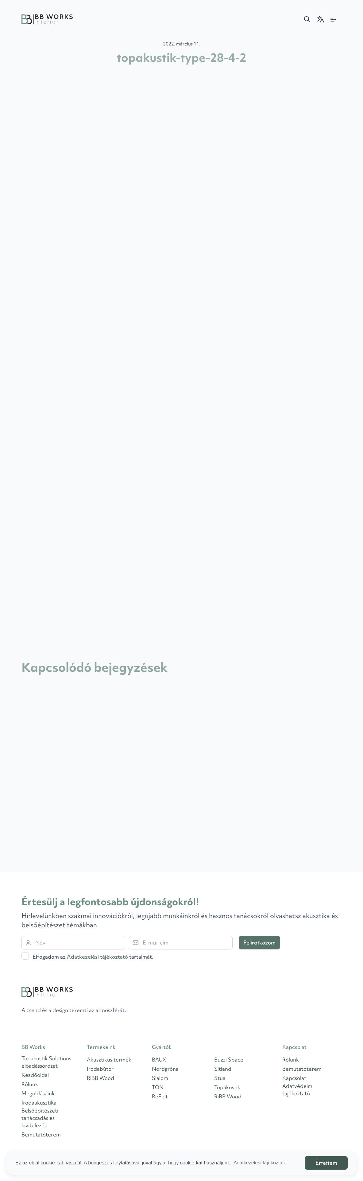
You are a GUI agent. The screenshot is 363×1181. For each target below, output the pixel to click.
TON (158, 1087)
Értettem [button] (326, 1162)
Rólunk (29, 1084)
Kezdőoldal (35, 1074)
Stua (220, 1077)
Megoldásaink (38, 1093)
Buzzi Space (228, 1059)
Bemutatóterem (41, 1134)
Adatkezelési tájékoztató (97, 956)
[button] (307, 19)
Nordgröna (165, 1068)
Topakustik (227, 1087)
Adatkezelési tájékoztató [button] (260, 1162)
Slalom (160, 1077)
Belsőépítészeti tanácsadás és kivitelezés (39, 1118)
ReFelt (160, 1096)
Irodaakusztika (38, 1102)
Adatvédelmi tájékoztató (298, 1089)
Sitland (222, 1068)
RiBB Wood (100, 1077)
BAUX (159, 1059)
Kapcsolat (294, 1077)
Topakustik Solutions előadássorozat (46, 1062)
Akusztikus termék (109, 1059)
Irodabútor (100, 1068)
